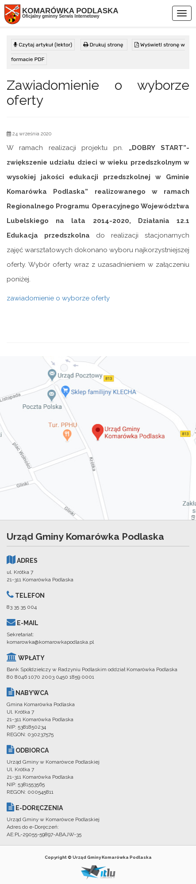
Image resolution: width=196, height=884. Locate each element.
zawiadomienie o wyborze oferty (58, 298)
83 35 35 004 (22, 607)
